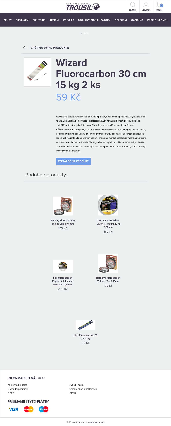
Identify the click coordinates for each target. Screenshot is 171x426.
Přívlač (68, 20)
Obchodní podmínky (18, 387)
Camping (137, 20)
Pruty (7, 20)
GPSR (72, 391)
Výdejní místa (76, 383)
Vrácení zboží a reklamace (83, 387)
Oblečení (121, 20)
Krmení (54, 20)
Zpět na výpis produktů (46, 46)
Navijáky (22, 20)
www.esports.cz (96, 421)
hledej (133, 6)
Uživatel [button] (146, 6)
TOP (86, 33)
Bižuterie (39, 20)
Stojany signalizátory (94, 20)
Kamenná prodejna (17, 383)
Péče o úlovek (157, 20)
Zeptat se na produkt (73, 160)
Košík (159, 6)
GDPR (11, 391)
